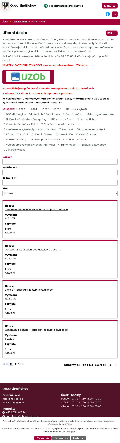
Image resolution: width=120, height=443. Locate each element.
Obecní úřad (20, 21)
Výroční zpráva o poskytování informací (30, 144)
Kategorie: (8, 109)
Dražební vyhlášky (78, 109)
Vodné (70, 139)
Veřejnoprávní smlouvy (46, 139)
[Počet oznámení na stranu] (112, 365)
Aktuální (10, 232)
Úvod (5, 21)
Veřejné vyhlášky (16, 139)
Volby (83, 139)
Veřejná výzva (87, 134)
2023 (22, 109)
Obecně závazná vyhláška (22, 124)
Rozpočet (67, 129)
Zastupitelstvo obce (94, 144)
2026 (58, 109)
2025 (46, 109)
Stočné (23, 134)
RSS (111, 33)
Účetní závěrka (43, 134)
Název (6, 157)
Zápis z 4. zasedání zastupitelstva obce (31, 289)
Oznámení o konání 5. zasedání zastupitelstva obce (39, 209)
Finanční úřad (74, 114)
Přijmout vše (43, 438)
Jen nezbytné (61, 438)
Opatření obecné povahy (59, 124)
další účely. (67, 424)
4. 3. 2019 (10, 218)
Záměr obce (68, 144)
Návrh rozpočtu (61, 119)
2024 (34, 109)
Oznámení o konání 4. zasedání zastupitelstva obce (39, 329)
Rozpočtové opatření (92, 129)
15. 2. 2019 (10, 258)
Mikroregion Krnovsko (101, 114)
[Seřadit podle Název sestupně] (11, 157)
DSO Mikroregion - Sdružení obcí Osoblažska (33, 114)
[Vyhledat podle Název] (60, 162)
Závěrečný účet (15, 149)
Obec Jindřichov (87, 119)
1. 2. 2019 (10, 338)
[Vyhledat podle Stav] (60, 193)
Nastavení (78, 438)
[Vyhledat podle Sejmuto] (60, 183)
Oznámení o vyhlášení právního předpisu (31, 129)
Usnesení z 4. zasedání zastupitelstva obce (33, 249)
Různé (9, 134)
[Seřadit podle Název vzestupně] (11, 156)
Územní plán (65, 134)
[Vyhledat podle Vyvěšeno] (60, 172)
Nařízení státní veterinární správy (26, 119)
